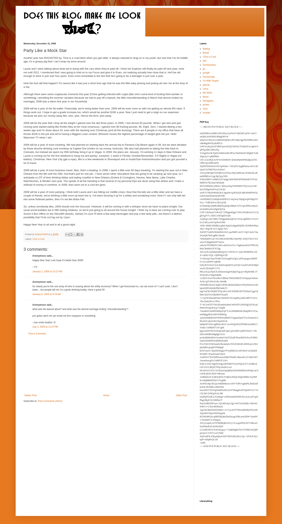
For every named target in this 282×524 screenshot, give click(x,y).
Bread (206, 52)
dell (204, 60)
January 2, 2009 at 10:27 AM (47, 271)
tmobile (206, 112)
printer (206, 104)
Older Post (181, 395)
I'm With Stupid (210, 80)
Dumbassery (209, 65)
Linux (205, 88)
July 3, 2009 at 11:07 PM (45, 326)
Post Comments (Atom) (50, 401)
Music (206, 96)
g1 (204, 68)
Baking (206, 48)
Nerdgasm (208, 100)
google (206, 72)
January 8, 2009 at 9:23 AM (46, 294)
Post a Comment (37, 333)
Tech (205, 108)
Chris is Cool (38, 239)
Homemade (209, 76)
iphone (206, 85)
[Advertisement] (105, 364)
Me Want (207, 92)
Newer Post (30, 395)
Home (106, 395)
